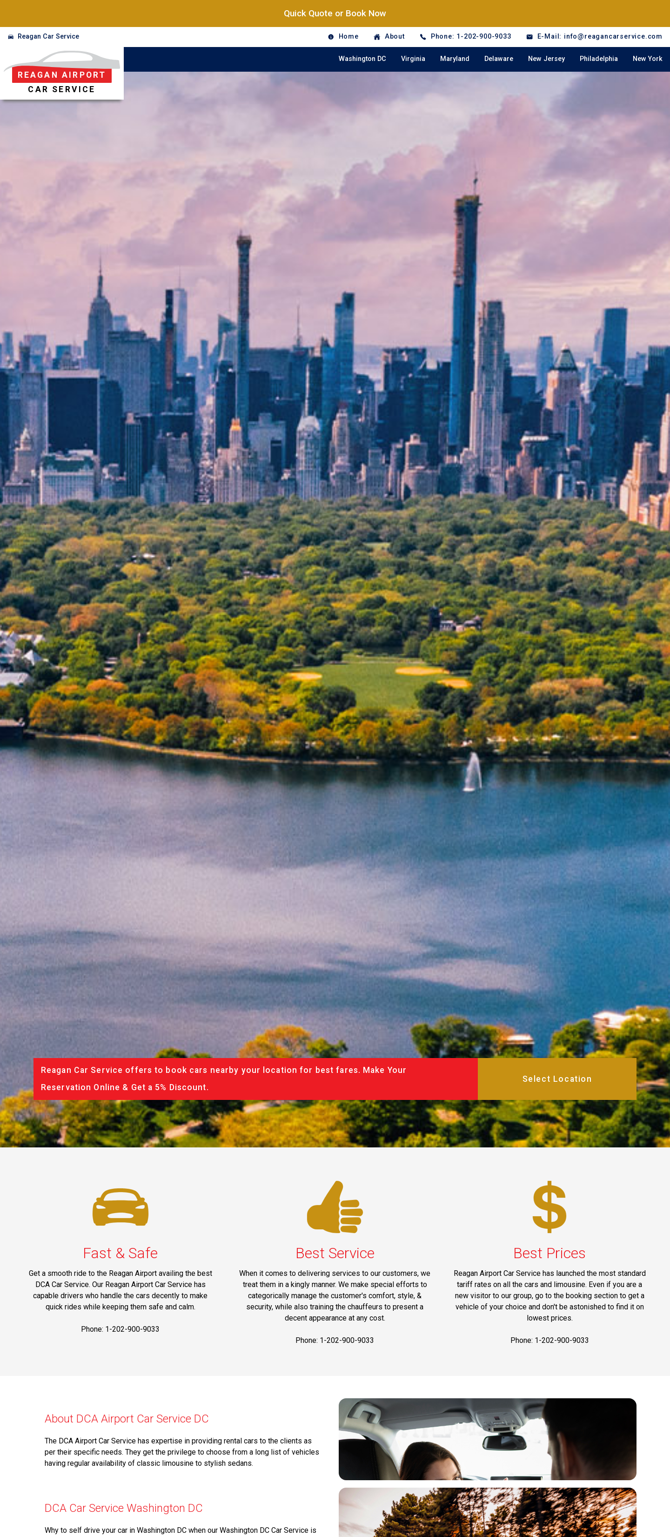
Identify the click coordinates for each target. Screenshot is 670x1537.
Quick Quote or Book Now (335, 13)
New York (648, 59)
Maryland (454, 59)
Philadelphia (599, 59)
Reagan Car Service (48, 36)
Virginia (413, 59)
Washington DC (362, 59)
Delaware (498, 59)
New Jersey (546, 59)
